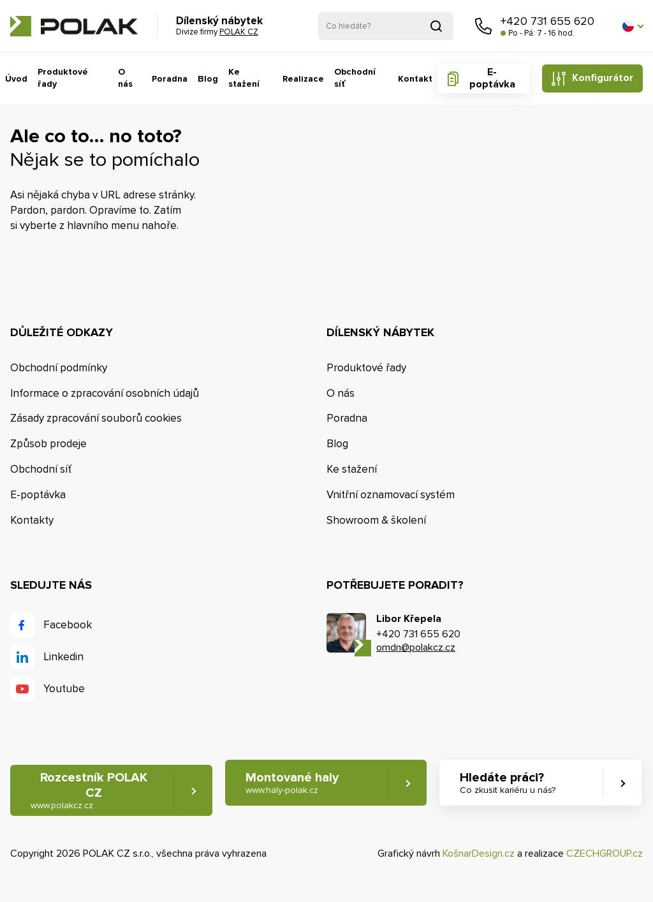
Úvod (16, 78)
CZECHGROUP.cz (604, 853)
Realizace (303, 78)
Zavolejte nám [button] (483, 26)
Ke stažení (244, 78)
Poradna (169, 78)
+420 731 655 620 (547, 21)
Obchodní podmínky (58, 367)
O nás (125, 78)
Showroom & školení (376, 520)
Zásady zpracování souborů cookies (96, 418)
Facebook (67, 625)
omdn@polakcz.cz (415, 647)
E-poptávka (492, 78)
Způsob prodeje (48, 443)
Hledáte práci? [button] (507, 783)
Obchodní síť (355, 78)
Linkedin (63, 656)
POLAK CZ (74, 26)
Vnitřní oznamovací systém (390, 494)
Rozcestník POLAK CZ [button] (89, 790)
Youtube (64, 688)
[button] (632, 26)
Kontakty (32, 520)
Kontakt (415, 78)
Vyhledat (436, 26)
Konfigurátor (602, 77)
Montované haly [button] (292, 783)
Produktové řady (63, 78)
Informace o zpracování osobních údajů (104, 393)
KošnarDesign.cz (479, 853)
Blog (208, 78)
